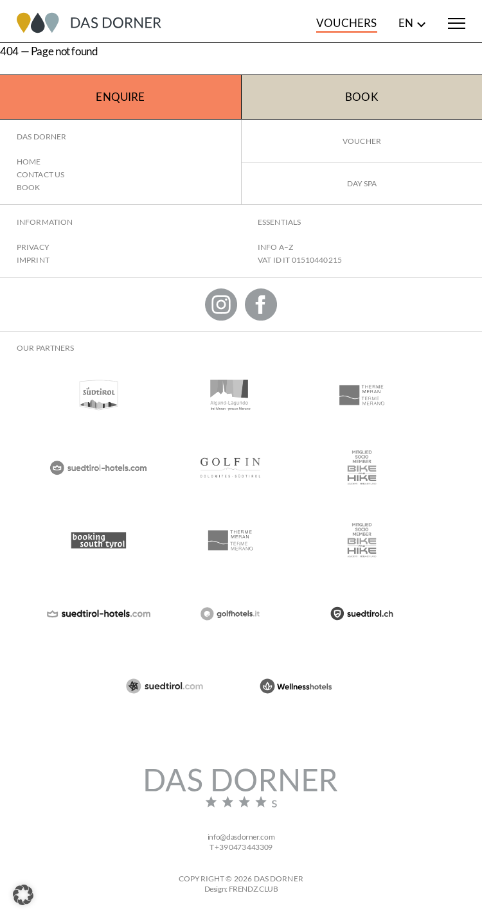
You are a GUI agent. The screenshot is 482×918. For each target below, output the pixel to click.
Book (362, 96)
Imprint (33, 260)
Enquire (120, 96)
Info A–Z (275, 247)
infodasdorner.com (241, 837)
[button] (23, 895)
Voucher (362, 141)
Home (28, 161)
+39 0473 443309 (243, 847)
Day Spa (362, 183)
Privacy (33, 247)
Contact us (40, 174)
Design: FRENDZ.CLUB (241, 889)
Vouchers (346, 23)
